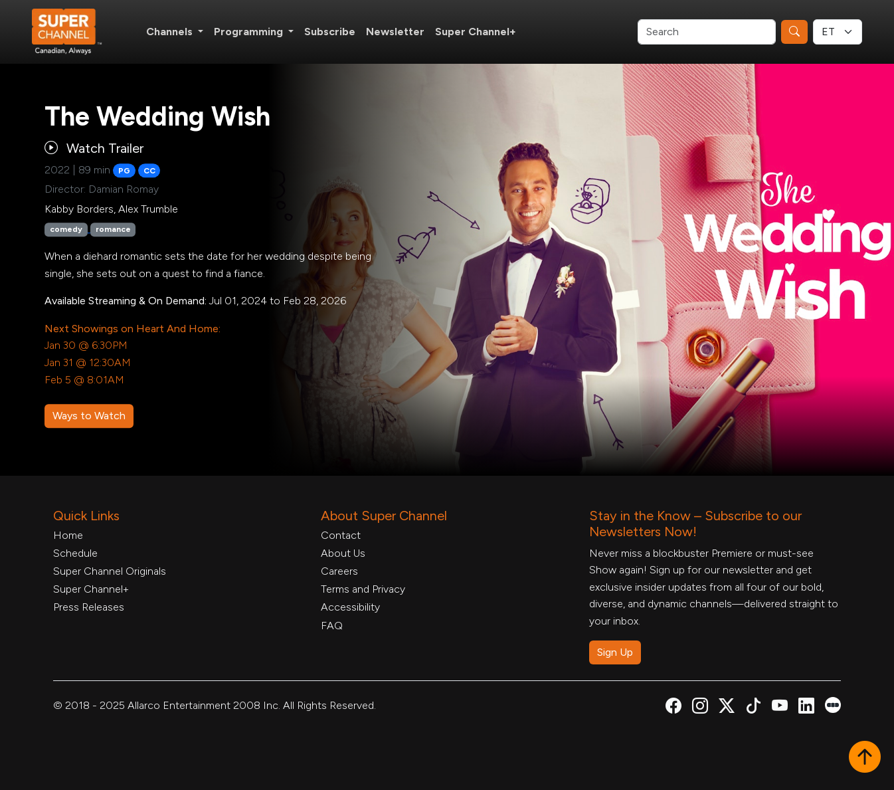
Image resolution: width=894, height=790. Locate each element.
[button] (865, 758)
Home (68, 535)
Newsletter (395, 31)
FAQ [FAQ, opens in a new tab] (332, 625)
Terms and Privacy (363, 589)
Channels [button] (170, 31)
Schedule (75, 553)
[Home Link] (76, 31)
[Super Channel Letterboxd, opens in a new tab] (833, 704)
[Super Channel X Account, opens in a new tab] (727, 708)
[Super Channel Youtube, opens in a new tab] (780, 708)
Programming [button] (250, 31)
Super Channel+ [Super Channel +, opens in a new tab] (475, 31)
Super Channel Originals (109, 571)
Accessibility (350, 607)
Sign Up (615, 652)
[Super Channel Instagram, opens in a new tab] (700, 708)
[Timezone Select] (837, 32)
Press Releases (88, 607)
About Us (343, 553)
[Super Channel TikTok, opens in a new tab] (753, 708)
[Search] (707, 32)
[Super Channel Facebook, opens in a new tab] (673, 708)
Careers (339, 571)
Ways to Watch (89, 415)
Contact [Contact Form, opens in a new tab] (341, 535)
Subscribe (329, 31)
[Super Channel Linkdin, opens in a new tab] (806, 708)
